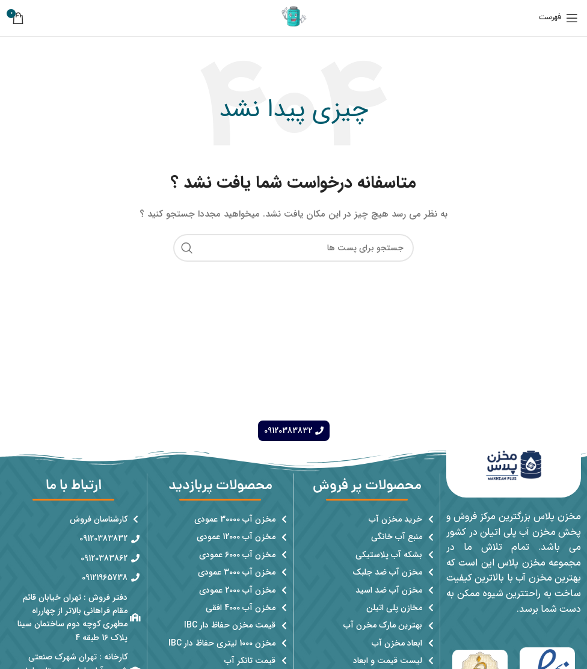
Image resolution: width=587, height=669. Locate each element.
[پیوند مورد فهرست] (367, 519)
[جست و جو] (293, 248)
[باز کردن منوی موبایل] (558, 18)
